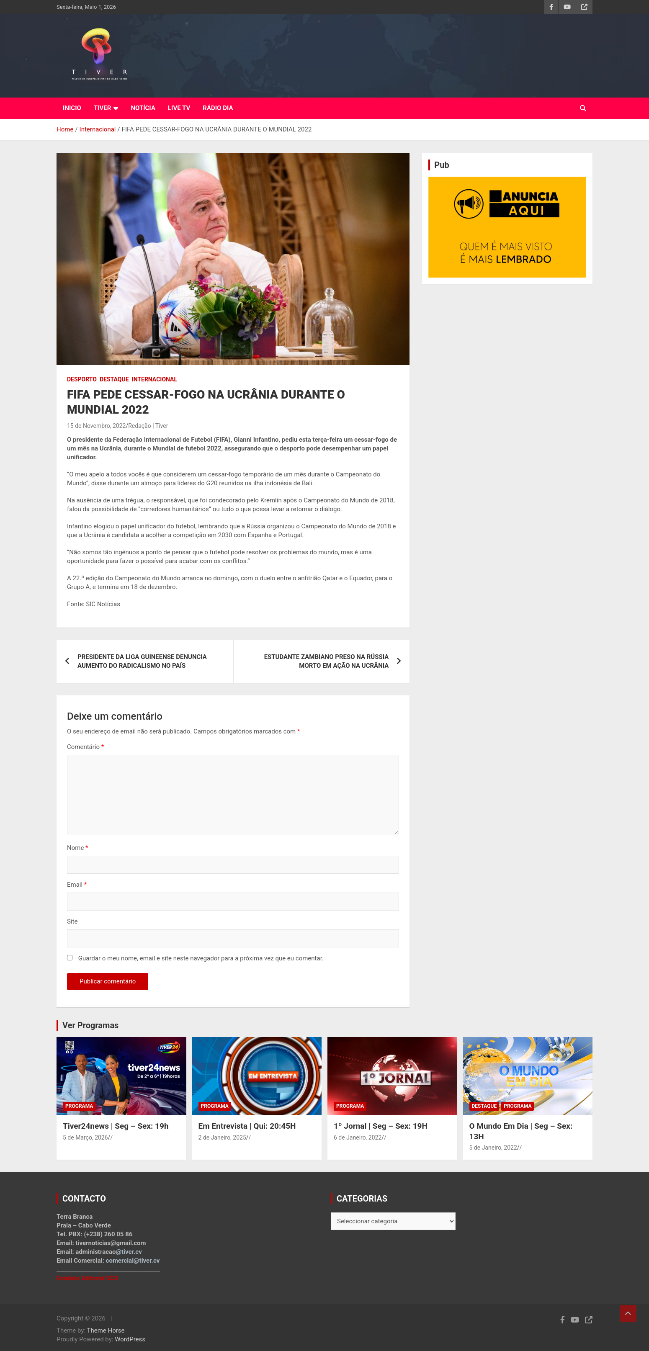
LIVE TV (179, 108)
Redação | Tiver (148, 425)
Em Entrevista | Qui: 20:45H (247, 1126)
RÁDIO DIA (218, 108)
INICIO (72, 108)
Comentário (85, 747)
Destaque (114, 379)
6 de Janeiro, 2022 (357, 1137)
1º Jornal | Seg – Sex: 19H (381, 1126)
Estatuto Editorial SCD (87, 1278)
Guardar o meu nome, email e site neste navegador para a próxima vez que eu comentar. (201, 958)
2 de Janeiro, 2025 (222, 1137)
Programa (79, 1106)
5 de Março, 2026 (85, 1137)
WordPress (130, 1339)
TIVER (102, 108)
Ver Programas (90, 1025)
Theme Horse (106, 1330)
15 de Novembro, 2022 (96, 425)
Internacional (154, 379)
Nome (77, 848)
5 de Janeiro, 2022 (493, 1147)
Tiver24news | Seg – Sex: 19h (116, 1126)
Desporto (82, 379)
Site (72, 921)
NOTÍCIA (143, 108)
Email (77, 884)
